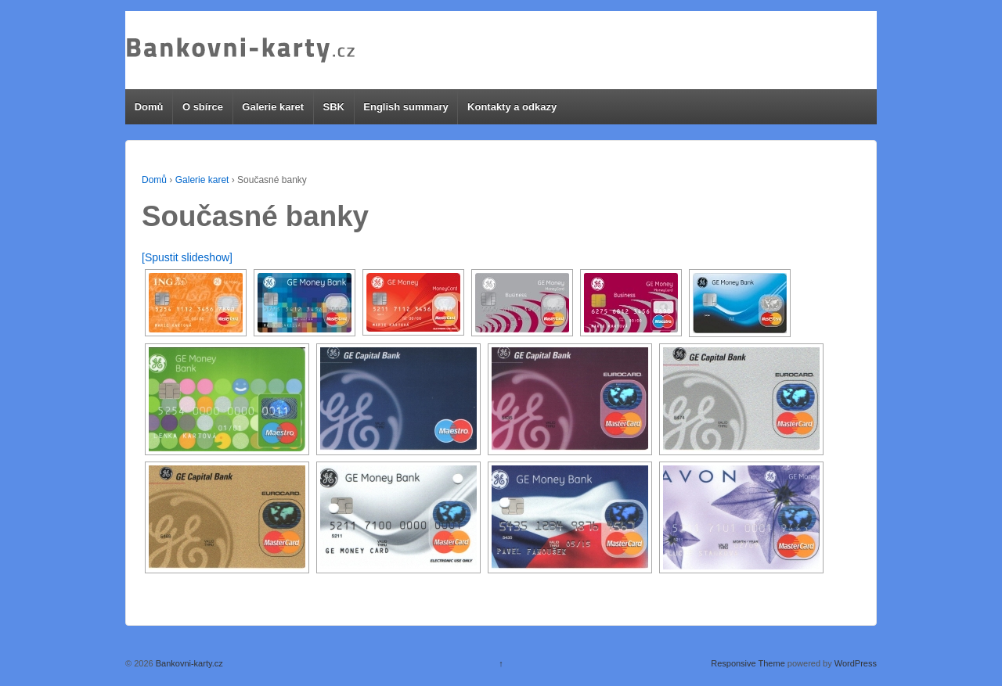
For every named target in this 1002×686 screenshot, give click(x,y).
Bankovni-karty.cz (188, 663)
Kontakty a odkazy (512, 107)
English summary (405, 107)
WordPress (855, 663)
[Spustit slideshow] (187, 257)
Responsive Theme (748, 663)
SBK (333, 107)
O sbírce (202, 107)
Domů (149, 107)
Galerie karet (273, 107)
